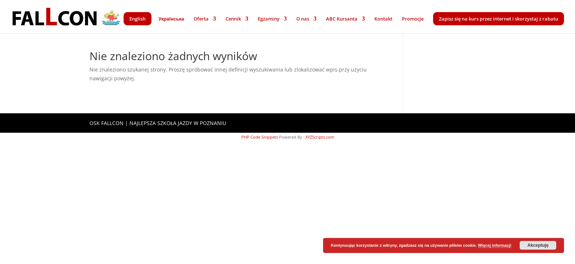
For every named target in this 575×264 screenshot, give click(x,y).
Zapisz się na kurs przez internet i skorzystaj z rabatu (498, 18)
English (137, 18)
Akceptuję (537, 245)
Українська (171, 19)
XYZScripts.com (319, 137)
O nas (302, 19)
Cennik (233, 19)
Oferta (201, 19)
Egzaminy (268, 19)
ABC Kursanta (342, 19)
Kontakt (383, 19)
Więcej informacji (494, 245)
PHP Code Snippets (259, 137)
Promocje (413, 19)
